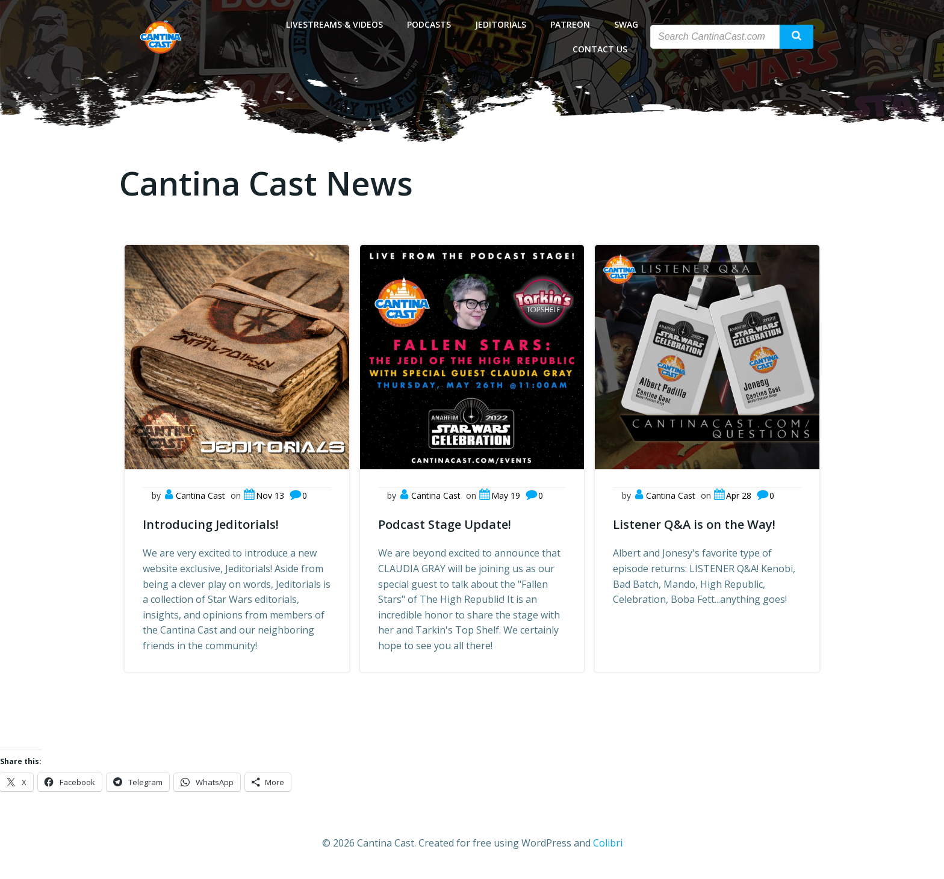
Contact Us (605, 49)
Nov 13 (263, 495)
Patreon (570, 24)
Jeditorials (500, 24)
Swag (626, 24)
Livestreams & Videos (334, 24)
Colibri (608, 843)
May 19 (499, 495)
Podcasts (429, 24)
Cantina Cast (194, 495)
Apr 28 (732, 495)
